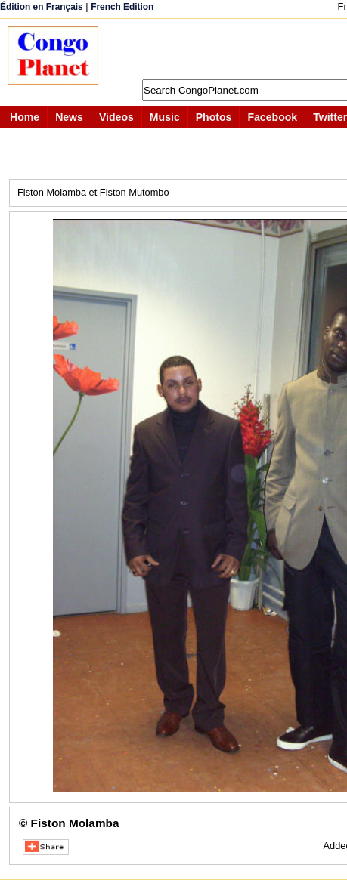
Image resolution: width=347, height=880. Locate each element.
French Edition (122, 7)
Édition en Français (41, 7)
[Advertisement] (230, 49)
